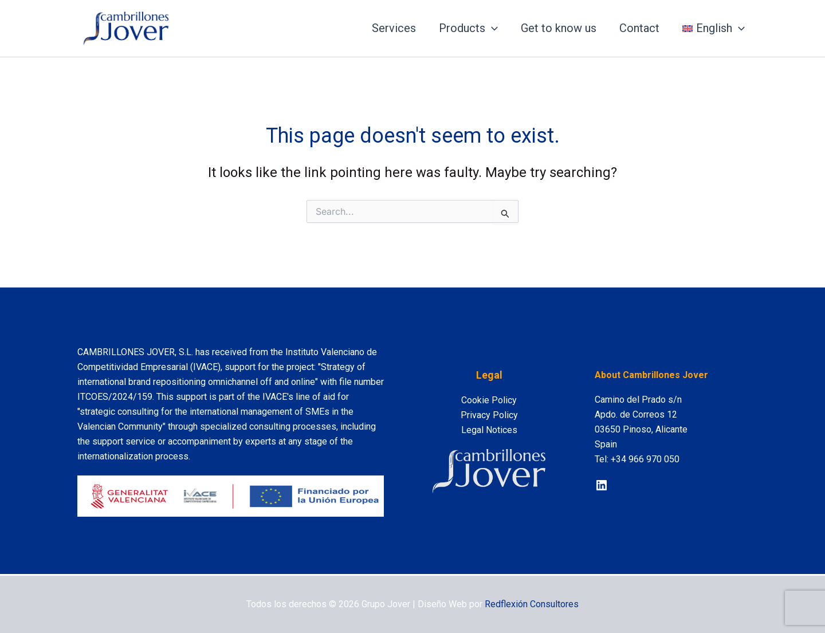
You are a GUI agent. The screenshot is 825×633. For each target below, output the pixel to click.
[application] (491, 28)
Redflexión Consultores (532, 604)
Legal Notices (489, 429)
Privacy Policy (489, 415)
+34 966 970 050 (645, 459)
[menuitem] (713, 28)
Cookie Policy (489, 400)
